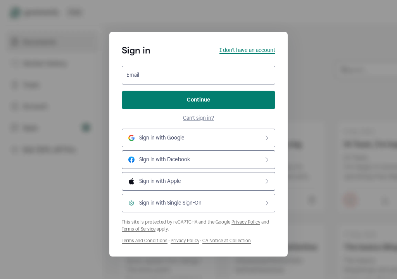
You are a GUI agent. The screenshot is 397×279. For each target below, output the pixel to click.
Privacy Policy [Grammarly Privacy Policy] (185, 240)
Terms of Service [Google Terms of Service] (138, 229)
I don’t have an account (247, 50)
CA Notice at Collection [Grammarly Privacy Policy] (226, 240)
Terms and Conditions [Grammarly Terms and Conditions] (144, 240)
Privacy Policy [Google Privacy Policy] (245, 222)
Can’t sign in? (198, 118)
